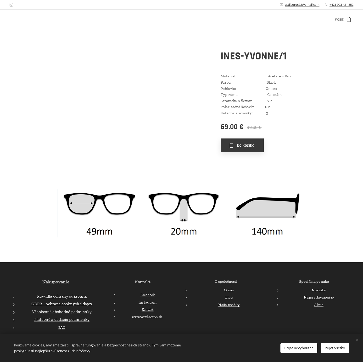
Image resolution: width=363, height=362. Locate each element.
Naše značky (229, 304)
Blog (229, 297)
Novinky (319, 289)
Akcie (318, 304)
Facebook (147, 295)
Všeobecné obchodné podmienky (62, 311)
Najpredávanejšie (319, 297)
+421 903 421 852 (341, 4)
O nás (229, 289)
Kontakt (148, 309)
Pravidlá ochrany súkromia (62, 295)
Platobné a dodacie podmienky (61, 319)
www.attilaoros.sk (147, 317)
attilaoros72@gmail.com (302, 4)
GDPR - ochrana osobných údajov (62, 303)
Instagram (147, 302)
